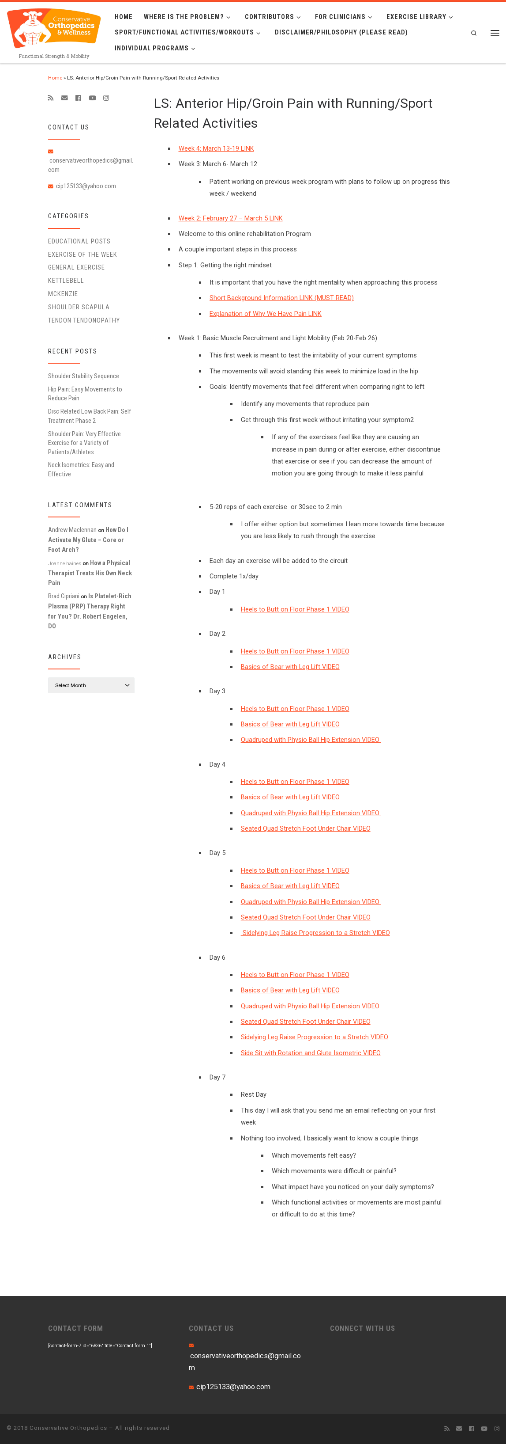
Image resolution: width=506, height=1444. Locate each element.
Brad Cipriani (63, 596)
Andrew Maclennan (72, 530)
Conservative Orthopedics (68, 1428)
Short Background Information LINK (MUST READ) (282, 298)
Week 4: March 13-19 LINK (216, 148)
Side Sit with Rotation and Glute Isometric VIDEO (311, 1053)
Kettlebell (66, 281)
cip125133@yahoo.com (86, 186)
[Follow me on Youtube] (92, 98)
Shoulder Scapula (79, 307)
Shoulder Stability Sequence (83, 376)
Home (55, 78)
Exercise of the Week (82, 254)
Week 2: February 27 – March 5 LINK (231, 218)
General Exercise (76, 267)
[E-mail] (64, 98)
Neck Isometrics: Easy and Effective (81, 469)
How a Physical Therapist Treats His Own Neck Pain (90, 573)
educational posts (79, 241)
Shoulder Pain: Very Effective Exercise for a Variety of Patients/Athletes (84, 443)
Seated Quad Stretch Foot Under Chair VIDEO (306, 828)
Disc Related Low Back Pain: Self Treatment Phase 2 (89, 415)
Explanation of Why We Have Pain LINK (266, 314)
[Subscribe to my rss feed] (51, 98)
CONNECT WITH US (362, 1328)
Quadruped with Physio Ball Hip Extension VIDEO (311, 740)
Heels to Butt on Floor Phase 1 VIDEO (295, 609)
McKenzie (63, 294)
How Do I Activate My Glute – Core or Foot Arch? (88, 540)
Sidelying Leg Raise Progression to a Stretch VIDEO (315, 933)
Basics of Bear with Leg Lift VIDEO (290, 667)
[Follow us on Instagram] (106, 98)
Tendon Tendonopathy (84, 320)
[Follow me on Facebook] (78, 98)
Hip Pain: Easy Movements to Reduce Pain (85, 393)
